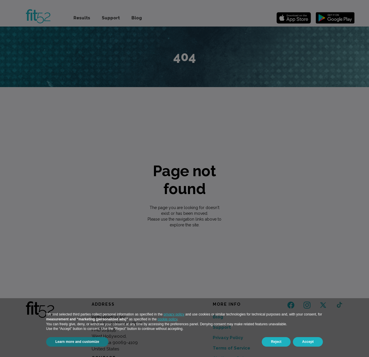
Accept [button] (308, 342)
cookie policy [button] (167, 319)
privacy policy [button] (173, 314)
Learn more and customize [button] (77, 342)
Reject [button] (276, 342)
